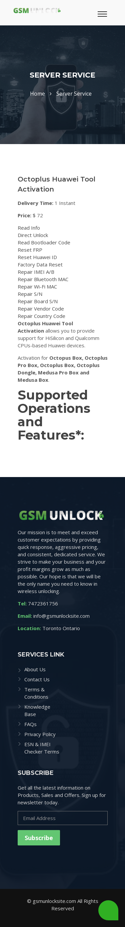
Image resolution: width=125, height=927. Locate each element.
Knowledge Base (37, 710)
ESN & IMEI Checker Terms (41, 748)
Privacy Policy (40, 734)
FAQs (30, 724)
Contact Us (37, 679)
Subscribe (39, 838)
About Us (35, 669)
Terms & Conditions (36, 693)
